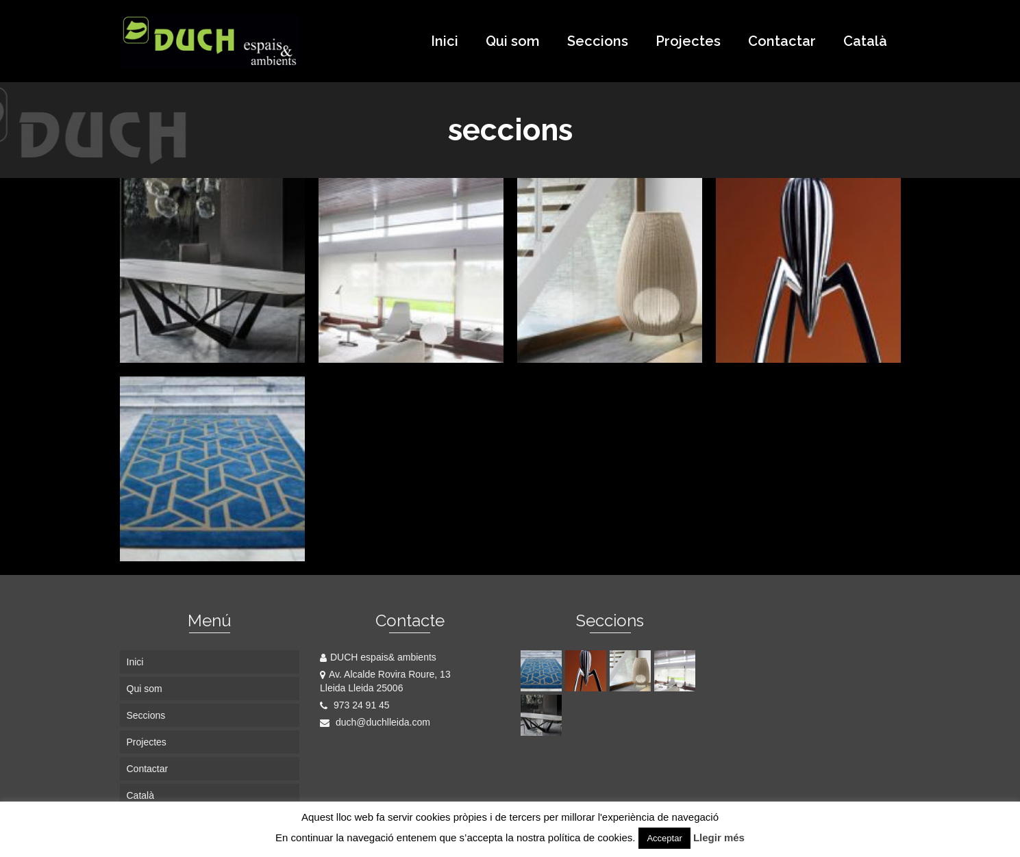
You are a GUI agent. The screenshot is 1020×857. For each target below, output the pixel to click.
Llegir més (719, 837)
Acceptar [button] (664, 838)
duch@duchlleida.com (375, 722)
